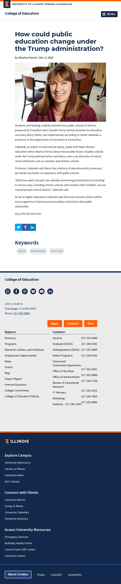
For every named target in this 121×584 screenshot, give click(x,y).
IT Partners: (59, 393)
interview (22, 251)
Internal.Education (15, 385)
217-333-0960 (22, 313)
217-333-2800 (89, 350)
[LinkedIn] (50, 293)
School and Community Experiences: (67, 363)
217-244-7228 (89, 381)
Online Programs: (63, 356)
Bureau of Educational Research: (66, 385)
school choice (57, 251)
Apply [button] (55, 323)
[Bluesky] (33, 293)
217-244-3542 (89, 344)
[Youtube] (42, 293)
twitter (18, 227)
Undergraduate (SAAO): (66, 350)
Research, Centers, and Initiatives (24, 350)
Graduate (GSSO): (63, 344)
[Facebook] (16, 293)
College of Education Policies (22, 396)
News (8, 361)
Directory (10, 338)
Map (7, 373)
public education (38, 251)
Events (9, 367)
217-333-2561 (89, 369)
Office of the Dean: (64, 371)
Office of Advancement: (66, 377)
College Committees (17, 391)
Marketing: (59, 398)
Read (18, 214)
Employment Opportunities (21, 356)
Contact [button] (73, 323)
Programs (11, 344)
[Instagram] (8, 293)
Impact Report (13, 379)
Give (91, 323)
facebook (25, 227)
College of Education (22, 13)
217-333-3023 (89, 391)
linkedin (32, 227)
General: (57, 338)
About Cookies (18, 574)
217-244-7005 (89, 397)
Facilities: (58, 404)
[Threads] (25, 293)
